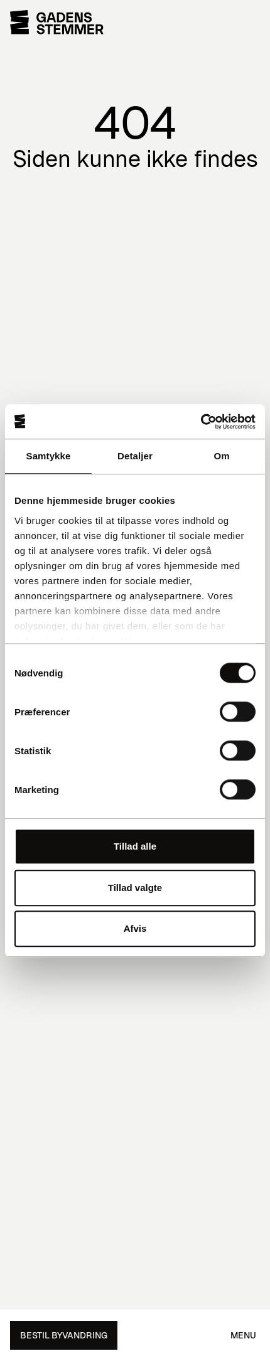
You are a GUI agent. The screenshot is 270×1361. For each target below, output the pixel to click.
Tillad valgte (135, 887)
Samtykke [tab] (48, 456)
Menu (243, 1335)
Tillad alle (135, 846)
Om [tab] (221, 456)
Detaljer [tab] (135, 456)
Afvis (135, 928)
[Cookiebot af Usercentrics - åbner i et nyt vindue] (201, 422)
